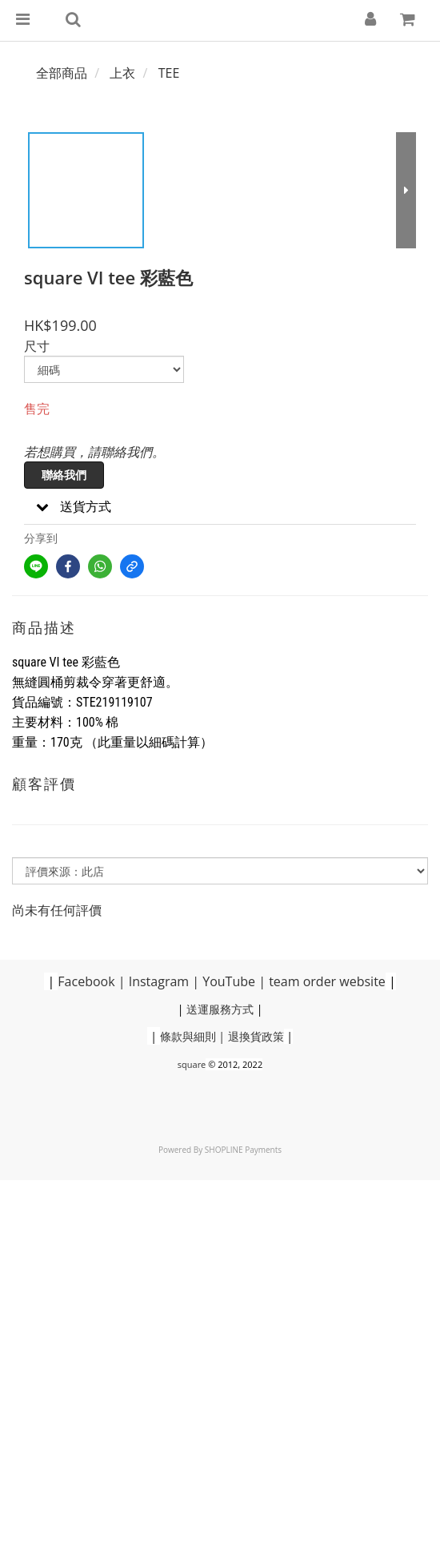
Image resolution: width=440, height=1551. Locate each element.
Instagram (159, 981)
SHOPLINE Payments (243, 1149)
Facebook (86, 981)
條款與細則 (188, 1036)
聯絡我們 (64, 474)
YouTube (228, 981)
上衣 (122, 73)
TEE (169, 73)
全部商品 (61, 73)
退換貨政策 (256, 1036)
